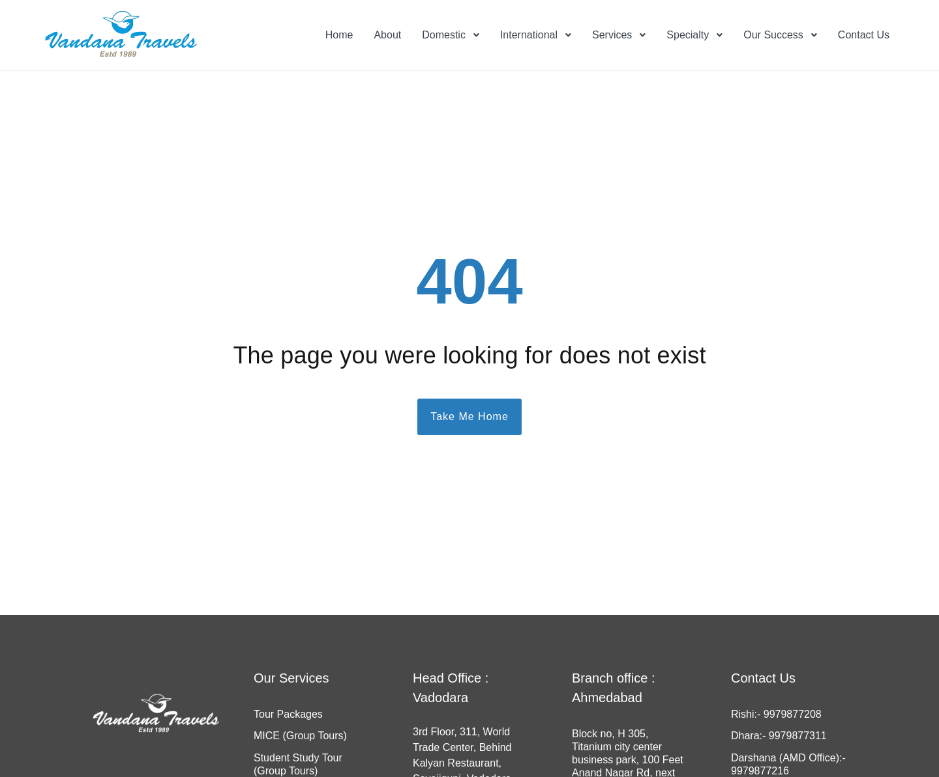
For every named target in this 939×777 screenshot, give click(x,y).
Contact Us (863, 34)
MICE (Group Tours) (300, 735)
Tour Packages (288, 714)
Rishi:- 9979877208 (776, 714)
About (387, 34)
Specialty (687, 34)
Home (339, 34)
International (529, 34)
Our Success (773, 34)
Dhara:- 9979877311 (779, 735)
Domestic (444, 34)
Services (612, 34)
